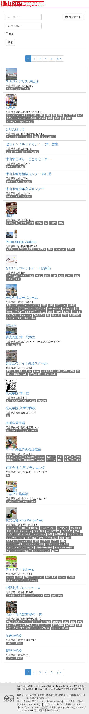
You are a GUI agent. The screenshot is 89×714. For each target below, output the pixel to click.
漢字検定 (16, 345)
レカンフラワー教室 (34, 544)
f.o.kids (10, 577)
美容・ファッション (22, 531)
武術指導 (21, 595)
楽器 (66, 622)
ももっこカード (48, 137)
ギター (26, 622)
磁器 (23, 528)
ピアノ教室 (45, 622)
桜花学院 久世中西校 (21, 408)
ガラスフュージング (15, 547)
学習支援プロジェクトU (23, 588)
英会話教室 (29, 457)
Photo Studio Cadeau (21, 242)
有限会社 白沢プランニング (25, 468)
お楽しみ (41, 312)
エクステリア (53, 531)
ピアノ (34, 622)
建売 (26, 318)
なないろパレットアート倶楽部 (28, 268)
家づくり (11, 312)
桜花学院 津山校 (17, 393)
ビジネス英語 (47, 371)
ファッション (12, 115)
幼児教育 (34, 152)
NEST (10, 215)
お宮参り (11, 249)
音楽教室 (57, 622)
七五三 (21, 249)
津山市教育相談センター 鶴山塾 (29, 174)
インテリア (70, 115)
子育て (19, 89)
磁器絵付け (33, 528)
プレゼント (40, 308)
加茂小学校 (14, 636)
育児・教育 (39, 531)
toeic (36, 371)
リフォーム (25, 305)
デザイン (11, 534)
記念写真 (30, 249)
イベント (28, 308)
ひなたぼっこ (15, 129)
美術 (47, 276)
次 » (59, 58)
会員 (10, 33)
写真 (26, 89)
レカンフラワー (48, 528)
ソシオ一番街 (12, 152)
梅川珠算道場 (15, 423)
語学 (65, 371)
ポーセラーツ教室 (14, 544)
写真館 (10, 89)
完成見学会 (68, 308)
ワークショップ (35, 595)
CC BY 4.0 (49, 704)
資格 (58, 371)
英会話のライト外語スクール (27, 363)
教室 (36, 137)
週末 (50, 312)
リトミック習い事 (41, 628)
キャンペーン (54, 308)
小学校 (10, 643)
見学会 (19, 308)
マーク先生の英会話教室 (23, 449)
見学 (20, 312)
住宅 (16, 305)
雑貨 (80, 115)
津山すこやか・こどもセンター (28, 159)
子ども (19, 457)
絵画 (16, 276)
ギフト (21, 534)
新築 (9, 305)
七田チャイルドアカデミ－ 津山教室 (32, 144)
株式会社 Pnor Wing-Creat (24, 520)
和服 (48, 115)
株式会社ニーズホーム (22, 297)
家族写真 (41, 249)
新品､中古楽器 (13, 622)
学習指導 (11, 595)
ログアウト (73, 17)
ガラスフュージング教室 (57, 544)
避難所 (19, 643)
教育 (18, 182)
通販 (41, 115)
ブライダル (60, 249)
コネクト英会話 (17, 494)
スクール (51, 457)
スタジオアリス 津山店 (22, 81)
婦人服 (33, 115)
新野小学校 (14, 651)
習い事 (30, 547)
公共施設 (20, 167)
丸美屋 (10, 107)
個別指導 (42, 401)
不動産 (36, 305)
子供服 (24, 115)
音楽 (80, 622)
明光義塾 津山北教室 (21, 337)
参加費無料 (29, 312)
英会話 (28, 371)
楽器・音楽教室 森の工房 (24, 614)
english (40, 457)
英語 (20, 371)
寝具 (60, 115)
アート (23, 276)
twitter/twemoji (56, 701)
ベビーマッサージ (14, 137)
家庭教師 (16, 401)
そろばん (16, 431)
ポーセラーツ (12, 528)
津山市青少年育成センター (25, 189)
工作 (9, 276)
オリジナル (63, 528)
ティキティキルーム (20, 569)
